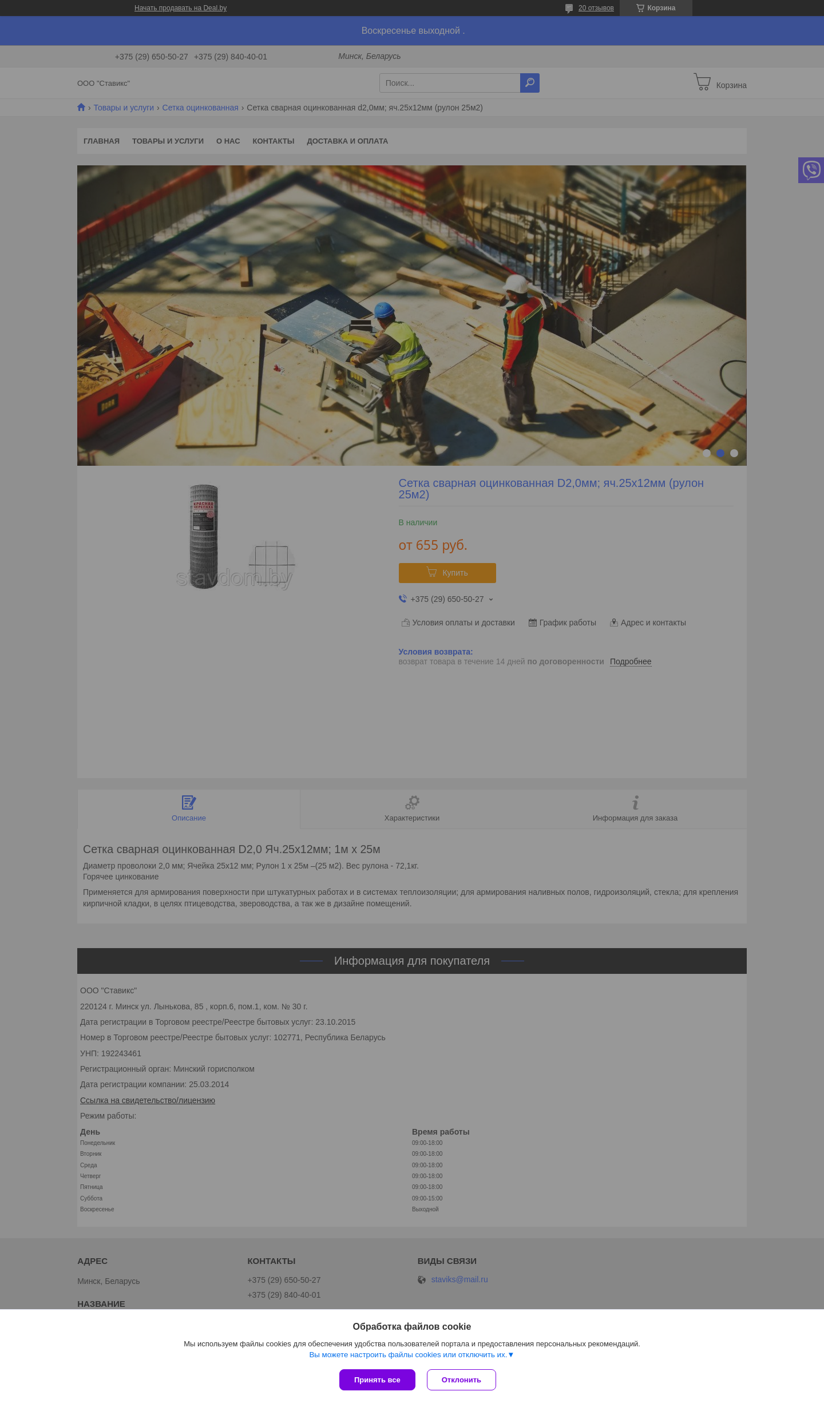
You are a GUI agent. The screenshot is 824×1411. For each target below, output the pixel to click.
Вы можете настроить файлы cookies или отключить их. (408, 1354)
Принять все (377, 1380)
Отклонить (461, 1380)
